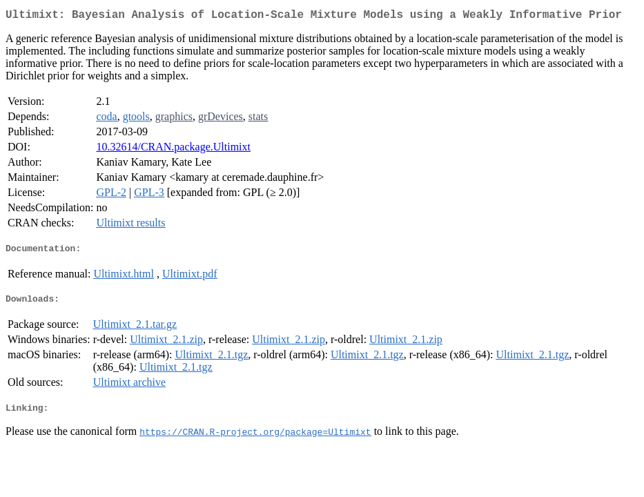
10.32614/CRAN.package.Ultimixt (173, 149)
